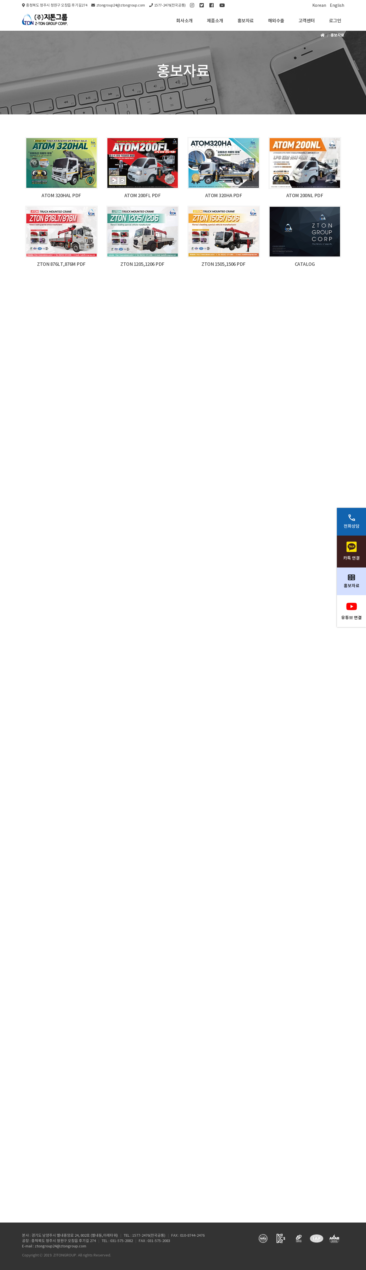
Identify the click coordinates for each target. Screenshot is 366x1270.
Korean (319, 5)
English (337, 5)
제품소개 (215, 20)
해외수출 (276, 20)
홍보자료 (245, 20)
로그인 (335, 20)
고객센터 (306, 20)
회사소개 (184, 20)
